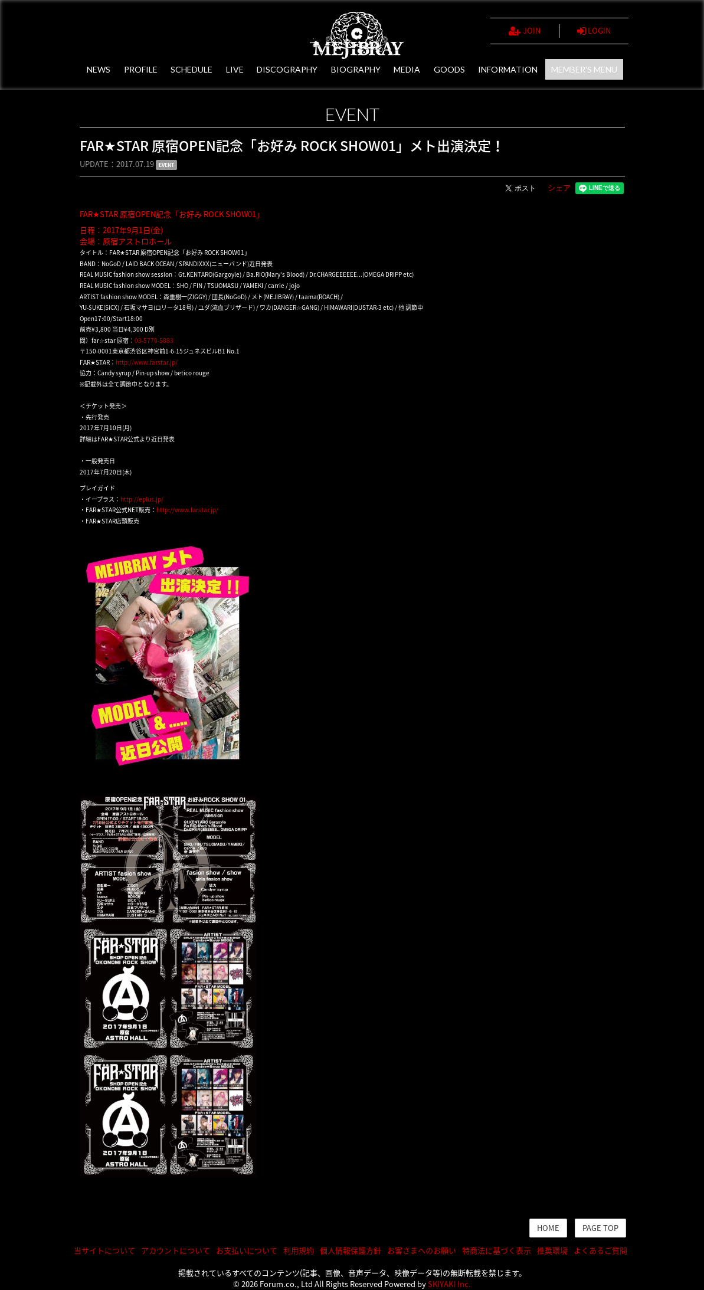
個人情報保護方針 (350, 1250)
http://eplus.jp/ (141, 499)
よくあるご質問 (600, 1250)
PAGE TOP (600, 1227)
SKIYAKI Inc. (449, 1283)
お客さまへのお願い (421, 1250)
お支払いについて (246, 1250)
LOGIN (594, 31)
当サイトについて (104, 1250)
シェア (559, 187)
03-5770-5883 (154, 340)
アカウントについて (175, 1250)
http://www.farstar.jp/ (147, 362)
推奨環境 (552, 1250)
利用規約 (298, 1250)
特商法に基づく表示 (496, 1250)
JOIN (525, 31)
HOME (548, 1227)
